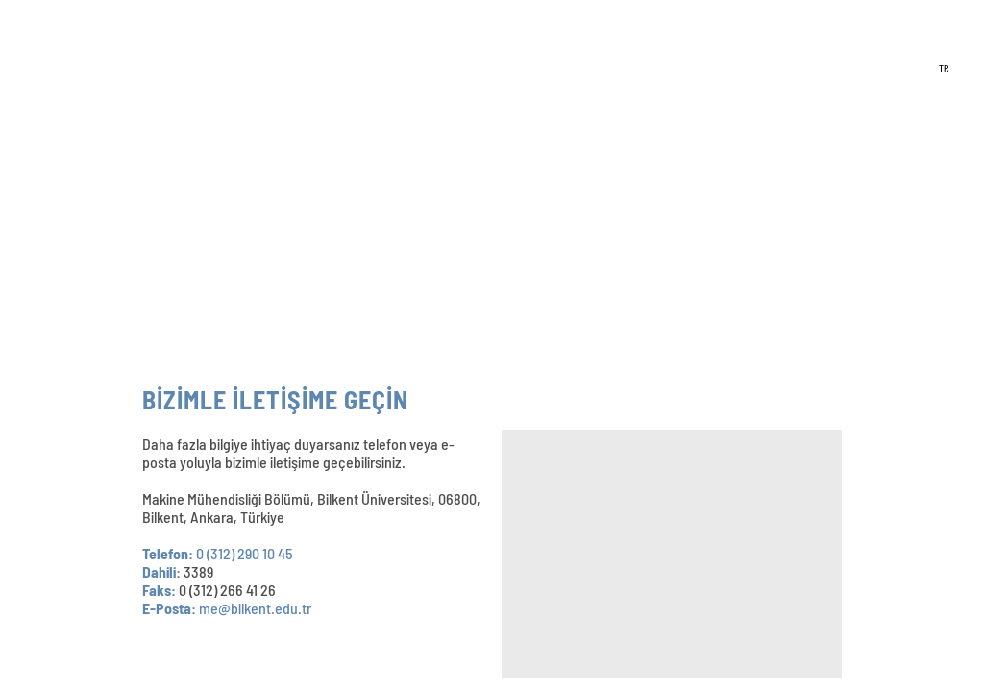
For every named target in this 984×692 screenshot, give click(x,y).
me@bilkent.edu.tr (255, 608)
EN (944, 40)
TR (943, 68)
